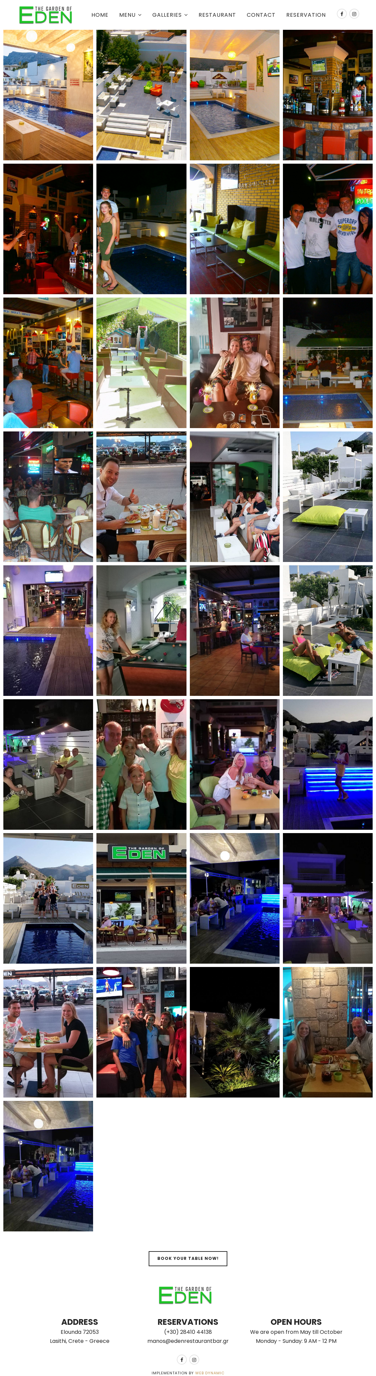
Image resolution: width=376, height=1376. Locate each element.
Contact (261, 15)
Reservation (306, 15)
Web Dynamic (210, 1373)
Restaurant (217, 15)
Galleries (167, 15)
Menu (127, 15)
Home (99, 15)
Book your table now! (188, 1258)
